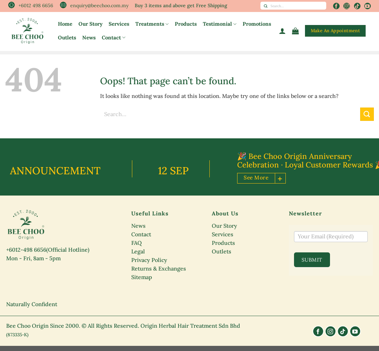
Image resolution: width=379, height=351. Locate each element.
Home (65, 24)
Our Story (90, 24)
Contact (113, 37)
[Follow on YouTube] (367, 6)
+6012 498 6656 (36, 5)
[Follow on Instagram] (346, 6)
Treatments (152, 24)
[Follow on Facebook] (336, 6)
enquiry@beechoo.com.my (99, 5)
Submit (312, 259)
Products (186, 24)
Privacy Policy (149, 259)
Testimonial (219, 24)
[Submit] (265, 6)
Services (119, 24)
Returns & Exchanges (158, 268)
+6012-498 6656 (26, 249)
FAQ (136, 242)
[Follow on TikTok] (357, 6)
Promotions (257, 24)
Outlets (67, 37)
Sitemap (141, 277)
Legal (138, 251)
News (89, 37)
